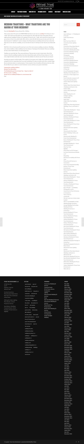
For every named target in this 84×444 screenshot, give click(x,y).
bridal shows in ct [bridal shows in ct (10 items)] (28, 291)
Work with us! (67, 268)
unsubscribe (66, 196)
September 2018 (68, 349)
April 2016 (66, 370)
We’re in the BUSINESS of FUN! (71, 201)
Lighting (46, 292)
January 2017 (67, 356)
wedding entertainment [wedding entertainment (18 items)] (29, 340)
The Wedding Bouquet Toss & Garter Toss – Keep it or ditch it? (18, 71)
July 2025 (66, 301)
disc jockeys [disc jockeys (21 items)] (27, 302)
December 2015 (68, 375)
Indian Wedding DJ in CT (69, 94)
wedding (42, 33)
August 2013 (67, 405)
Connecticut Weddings (69, 64)
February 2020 (67, 342)
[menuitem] (13, 12)
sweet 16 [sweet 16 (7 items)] (35, 323)
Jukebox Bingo (67, 97)
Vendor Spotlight (48, 315)
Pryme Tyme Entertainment (15, 441)
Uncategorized (47, 313)
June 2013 (66, 409)
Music (45, 298)
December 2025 (68, 292)
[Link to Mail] (78, 1)
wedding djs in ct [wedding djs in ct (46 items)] (28, 338)
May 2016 (66, 368)
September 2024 (68, 312)
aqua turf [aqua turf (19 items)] (34, 284)
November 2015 (68, 377)
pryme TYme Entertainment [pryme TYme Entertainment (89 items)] (30, 321)
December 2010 (68, 434)
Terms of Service (67, 194)
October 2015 (67, 379)
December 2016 (68, 358)
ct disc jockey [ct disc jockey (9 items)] (27, 300)
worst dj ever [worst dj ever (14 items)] (27, 354)
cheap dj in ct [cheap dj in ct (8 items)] (36, 291)
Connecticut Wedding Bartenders (71, 49)
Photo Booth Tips (48, 305)
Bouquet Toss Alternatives (10, 69)
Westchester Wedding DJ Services (72, 256)
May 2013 (66, 411)
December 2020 (68, 336)
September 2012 (68, 418)
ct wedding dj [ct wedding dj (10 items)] (34, 300)
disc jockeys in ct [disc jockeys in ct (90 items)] (34, 302)
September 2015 (68, 381)
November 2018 (68, 347)
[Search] (73, 12)
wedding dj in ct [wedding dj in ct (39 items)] (34, 335)
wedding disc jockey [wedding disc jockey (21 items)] (29, 328)
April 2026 (66, 285)
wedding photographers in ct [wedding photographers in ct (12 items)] (30, 345)
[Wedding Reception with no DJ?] (82, 222)
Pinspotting (66, 155)
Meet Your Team (67, 147)
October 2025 (67, 296)
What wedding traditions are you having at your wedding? (16, 16)
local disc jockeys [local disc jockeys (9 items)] (28, 314)
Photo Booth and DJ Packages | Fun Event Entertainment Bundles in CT (71, 152)
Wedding (46, 317)
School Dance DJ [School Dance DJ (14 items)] (28, 323)
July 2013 (66, 407)
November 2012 (68, 416)
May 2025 (66, 305)
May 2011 (66, 432)
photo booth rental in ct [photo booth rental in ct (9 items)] (29, 316)
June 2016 (66, 367)
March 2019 (67, 344)
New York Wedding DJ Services (51, 299)
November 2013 (68, 400)
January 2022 (67, 329)
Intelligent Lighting (68, 95)
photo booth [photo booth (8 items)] (35, 314)
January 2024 (67, 319)
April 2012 (66, 423)
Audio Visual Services (69, 37)
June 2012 (66, 419)
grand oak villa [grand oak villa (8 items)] (28, 309)
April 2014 (66, 391)
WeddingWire (12, 31)
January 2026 (67, 291)
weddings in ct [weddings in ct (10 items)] (28, 349)
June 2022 (66, 326)
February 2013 (67, 414)
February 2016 (67, 372)
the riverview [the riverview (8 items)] (27, 326)
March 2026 (67, 287)
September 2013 (68, 404)
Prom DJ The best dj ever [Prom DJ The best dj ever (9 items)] (30, 319)
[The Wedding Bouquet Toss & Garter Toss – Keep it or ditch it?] (1, 222)
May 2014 (66, 389)
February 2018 (67, 352)
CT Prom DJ (66, 69)
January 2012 (67, 426)
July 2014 (66, 386)
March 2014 (67, 393)
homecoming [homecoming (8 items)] (34, 309)
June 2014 (66, 388)
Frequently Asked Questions (70, 80)
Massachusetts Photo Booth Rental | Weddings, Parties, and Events (71, 132)
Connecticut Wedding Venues (71, 62)
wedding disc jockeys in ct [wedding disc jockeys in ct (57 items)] (30, 333)
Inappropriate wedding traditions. (12, 67)
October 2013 (67, 402)
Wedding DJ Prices (68, 207)
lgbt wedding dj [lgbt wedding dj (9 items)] (28, 312)
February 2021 (67, 333)
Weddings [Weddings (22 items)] (35, 347)
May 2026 (66, 283)
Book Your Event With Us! (70, 41)
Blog (65, 39)
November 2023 (68, 321)
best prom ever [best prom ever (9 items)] (34, 286)
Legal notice (66, 99)
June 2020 (66, 338)
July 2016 (66, 365)
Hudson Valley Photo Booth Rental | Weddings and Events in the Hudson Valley (72, 86)
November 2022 (68, 324)
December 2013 (68, 398)
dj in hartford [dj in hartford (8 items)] (32, 305)
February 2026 (67, 289)
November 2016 (68, 359)
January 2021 (67, 335)
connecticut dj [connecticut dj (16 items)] (34, 293)
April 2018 (66, 351)
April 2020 (66, 340)
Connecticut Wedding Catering (71, 51)
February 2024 (67, 317)
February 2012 (67, 425)
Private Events (47, 306)
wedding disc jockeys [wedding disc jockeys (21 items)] (29, 331)
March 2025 (67, 308)
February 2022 (67, 328)
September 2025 (68, 298)
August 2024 (67, 313)
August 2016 (67, 363)
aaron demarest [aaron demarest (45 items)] (28, 284)
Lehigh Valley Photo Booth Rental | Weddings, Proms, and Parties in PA (72, 106)
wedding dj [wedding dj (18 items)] (27, 335)
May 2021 (66, 331)
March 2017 (67, 354)
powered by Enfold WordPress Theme (28, 441)
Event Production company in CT (71, 78)
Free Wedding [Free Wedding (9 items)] (32, 307)
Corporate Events (48, 287)
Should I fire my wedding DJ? (17, 74)
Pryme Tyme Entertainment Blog (71, 164)
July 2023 (66, 322)
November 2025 (68, 294)
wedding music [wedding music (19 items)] (28, 342)
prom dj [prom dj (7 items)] (37, 316)
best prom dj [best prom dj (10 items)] (27, 286)
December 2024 (68, 310)
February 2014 (67, 395)
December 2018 (68, 345)
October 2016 (67, 361)
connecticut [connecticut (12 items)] (27, 293)
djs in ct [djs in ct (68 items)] (26, 307)
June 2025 (66, 303)
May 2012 (66, 421)
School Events (47, 312)
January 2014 (67, 396)
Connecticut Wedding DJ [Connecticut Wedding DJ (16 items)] (30, 295)
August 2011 (67, 430)
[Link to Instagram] (76, 1)
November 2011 (68, 428)
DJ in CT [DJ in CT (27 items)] (26, 305)
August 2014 (67, 384)
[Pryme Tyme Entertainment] (42, 6)
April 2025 (66, 306)
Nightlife (66, 148)
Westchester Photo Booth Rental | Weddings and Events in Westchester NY (71, 252)
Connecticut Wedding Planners (71, 60)
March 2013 (67, 412)
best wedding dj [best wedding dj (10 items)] (28, 288)
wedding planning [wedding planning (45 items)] (28, 347)
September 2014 (68, 382)
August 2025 (67, 299)
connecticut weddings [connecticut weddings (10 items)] (29, 298)
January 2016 (67, 374)
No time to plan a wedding (10, 72)
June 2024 (66, 315)
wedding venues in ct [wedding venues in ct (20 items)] (29, 352)
